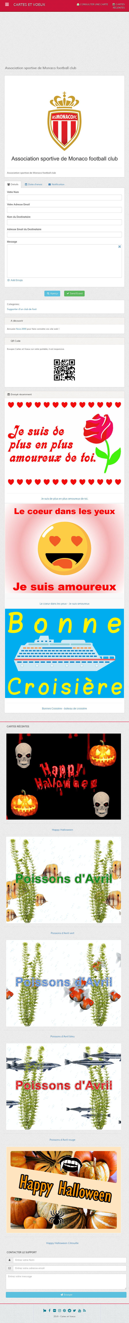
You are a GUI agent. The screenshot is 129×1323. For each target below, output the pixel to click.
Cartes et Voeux (29, 5)
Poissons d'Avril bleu (62, 1036)
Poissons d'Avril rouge (62, 1140)
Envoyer (66, 1294)
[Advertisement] (64, 38)
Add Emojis (15, 280)
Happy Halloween (62, 830)
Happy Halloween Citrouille (62, 1243)
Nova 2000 (21, 329)
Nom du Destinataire (18, 216)
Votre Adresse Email (18, 204)
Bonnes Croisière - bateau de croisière (64, 708)
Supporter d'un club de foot (22, 309)
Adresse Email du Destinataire (24, 229)
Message (12, 241)
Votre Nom (13, 192)
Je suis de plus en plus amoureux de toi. (64, 498)
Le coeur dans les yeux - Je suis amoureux (64, 603)
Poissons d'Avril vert (62, 933)
